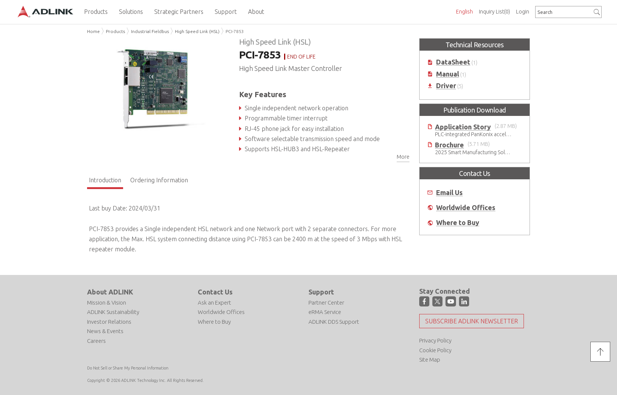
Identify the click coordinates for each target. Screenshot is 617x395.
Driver (446, 85)
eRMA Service (324, 312)
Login (522, 12)
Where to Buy (457, 222)
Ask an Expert (214, 302)
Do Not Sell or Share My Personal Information (128, 368)
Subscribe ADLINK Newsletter (471, 321)
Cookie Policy (435, 350)
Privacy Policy (435, 340)
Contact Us (215, 292)
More (403, 157)
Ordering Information (159, 180)
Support (321, 292)
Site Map (429, 359)
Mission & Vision (106, 302)
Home (93, 31)
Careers (96, 341)
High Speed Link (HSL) (197, 31)
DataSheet (453, 62)
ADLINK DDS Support (333, 321)
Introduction (105, 180)
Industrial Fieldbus (150, 31)
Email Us (449, 192)
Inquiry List (494, 12)
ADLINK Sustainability (113, 312)
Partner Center (326, 302)
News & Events (105, 331)
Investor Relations (109, 321)
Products (115, 31)
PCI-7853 (235, 31)
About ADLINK (110, 292)
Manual (447, 74)
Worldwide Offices (465, 207)
